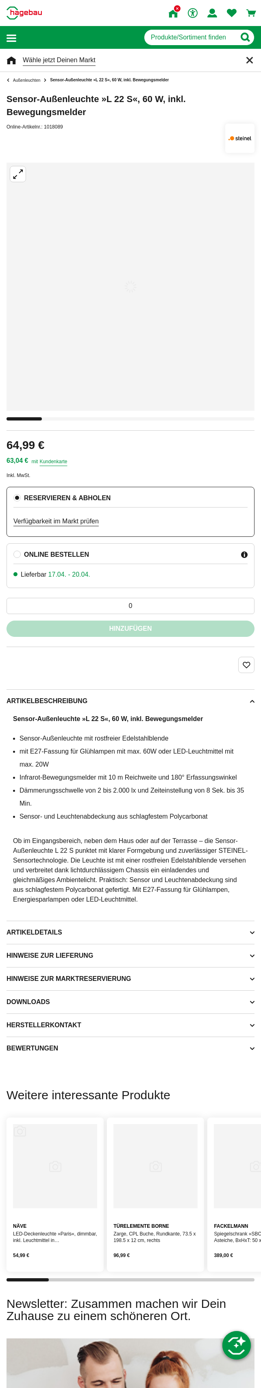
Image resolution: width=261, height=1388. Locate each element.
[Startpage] (24, 13)
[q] (190, 37)
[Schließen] (249, 60)
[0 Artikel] (130, 606)
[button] (11, 38)
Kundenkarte (53, 461)
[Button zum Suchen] (245, 37)
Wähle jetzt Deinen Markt (59, 60)
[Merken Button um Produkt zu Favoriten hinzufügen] (246, 665)
